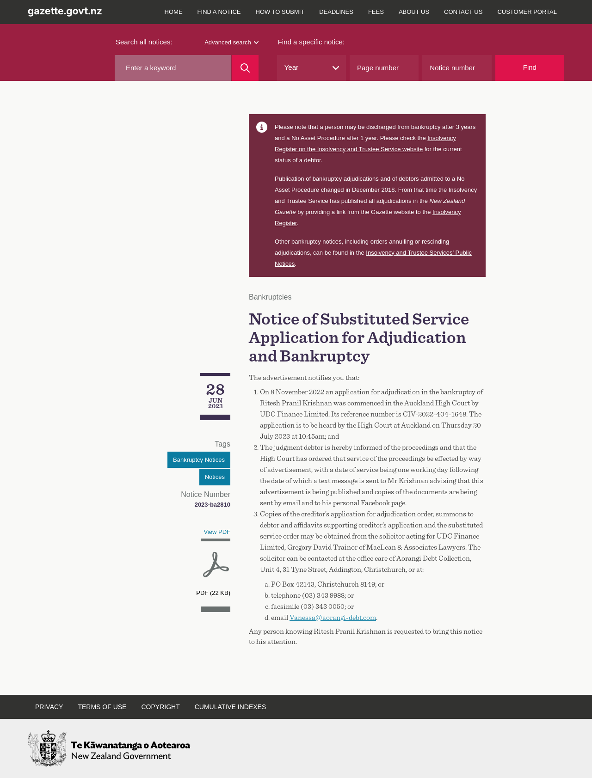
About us (414, 11)
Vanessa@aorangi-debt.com (333, 617)
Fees (376, 11)
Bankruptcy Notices (199, 459)
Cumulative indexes (230, 707)
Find (529, 67)
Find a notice (219, 11)
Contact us (463, 11)
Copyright (160, 707)
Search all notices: (144, 42)
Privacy (49, 707)
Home (174, 11)
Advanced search (231, 42)
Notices (215, 476)
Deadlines (336, 11)
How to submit (280, 11)
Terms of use (102, 707)
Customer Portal (527, 11)
